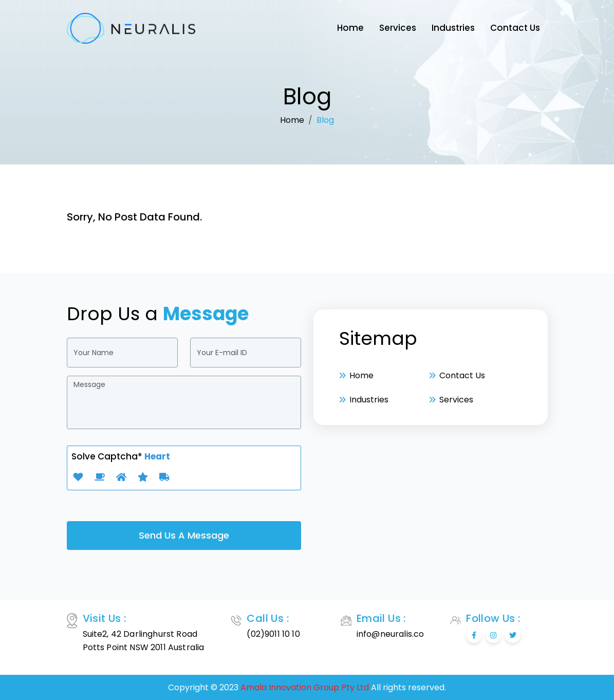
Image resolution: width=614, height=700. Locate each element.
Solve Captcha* (120, 456)
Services (397, 28)
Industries (453, 28)
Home (350, 28)
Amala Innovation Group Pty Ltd (304, 687)
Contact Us (515, 28)
